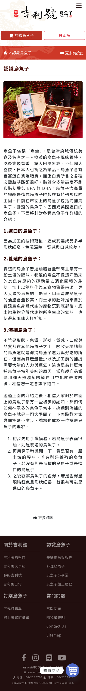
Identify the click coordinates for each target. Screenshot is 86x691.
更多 (43, 517)
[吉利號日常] (21, 584)
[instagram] (36, 657)
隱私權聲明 (56, 617)
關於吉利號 (15, 544)
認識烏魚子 (59, 544)
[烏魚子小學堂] (65, 575)
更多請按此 (71, 53)
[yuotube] (62, 657)
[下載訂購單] (21, 608)
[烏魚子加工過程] (65, 584)
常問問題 (56, 595)
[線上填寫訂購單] (21, 617)
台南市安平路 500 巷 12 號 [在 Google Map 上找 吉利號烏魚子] (45, 667)
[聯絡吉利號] (21, 575)
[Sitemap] (65, 635)
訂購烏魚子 (15, 595)
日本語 (64, 35)
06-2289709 (34, 677)
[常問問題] (65, 608)
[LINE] (49, 657)
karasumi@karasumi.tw (45, 672)
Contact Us (56, 626)
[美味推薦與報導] (65, 557)
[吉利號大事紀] (21, 566)
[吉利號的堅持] (21, 557)
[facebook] (24, 657)
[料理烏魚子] (65, 566)
